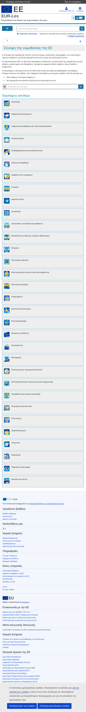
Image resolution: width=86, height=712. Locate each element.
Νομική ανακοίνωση (10, 540)
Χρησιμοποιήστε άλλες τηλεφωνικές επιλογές (20, 616)
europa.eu (25, 604)
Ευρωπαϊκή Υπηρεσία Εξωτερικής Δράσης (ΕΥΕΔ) (21, 678)
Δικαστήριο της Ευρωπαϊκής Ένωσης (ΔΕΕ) (19, 669)
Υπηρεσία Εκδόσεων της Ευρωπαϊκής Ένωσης (46, 505)
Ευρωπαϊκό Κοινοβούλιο (12, 658)
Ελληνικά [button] (80, 9)
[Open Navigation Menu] (7, 28)
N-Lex (5, 588)
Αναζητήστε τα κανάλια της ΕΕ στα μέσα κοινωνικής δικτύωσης (27, 631)
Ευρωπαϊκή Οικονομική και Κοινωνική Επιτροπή (21, 680)
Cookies (6, 649)
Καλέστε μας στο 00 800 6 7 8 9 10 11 (16, 614)
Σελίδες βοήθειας (9, 515)
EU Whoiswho (8, 580)
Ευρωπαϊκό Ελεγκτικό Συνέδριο (15, 675)
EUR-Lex (10, 16)
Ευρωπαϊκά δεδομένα (11, 572)
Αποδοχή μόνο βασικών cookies (54, 706)
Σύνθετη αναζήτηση (76, 36)
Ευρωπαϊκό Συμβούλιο (11, 661)
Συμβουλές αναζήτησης (27, 34)
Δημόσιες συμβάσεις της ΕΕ (13, 575)
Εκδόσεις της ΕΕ (9, 583)
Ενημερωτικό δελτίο (10, 560)
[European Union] (8, 599)
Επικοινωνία (7, 518)
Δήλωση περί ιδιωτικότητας (13, 548)
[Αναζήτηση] (81, 28)
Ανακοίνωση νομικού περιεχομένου (16, 646)
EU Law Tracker (8, 591)
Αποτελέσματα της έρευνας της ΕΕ (16, 578)
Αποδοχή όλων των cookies (22, 706)
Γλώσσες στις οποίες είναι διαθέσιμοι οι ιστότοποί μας (23, 641)
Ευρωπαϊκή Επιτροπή (11, 667)
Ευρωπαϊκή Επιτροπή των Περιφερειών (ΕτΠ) (20, 683)
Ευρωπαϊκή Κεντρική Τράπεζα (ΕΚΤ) (16, 672)
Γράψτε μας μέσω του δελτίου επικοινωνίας (19, 619)
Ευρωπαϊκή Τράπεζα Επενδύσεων (15, 686)
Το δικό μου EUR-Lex (66, 9)
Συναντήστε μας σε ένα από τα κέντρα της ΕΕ (19, 622)
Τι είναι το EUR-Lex (10, 557)
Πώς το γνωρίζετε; (74, 2)
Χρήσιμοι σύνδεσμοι (10, 563)
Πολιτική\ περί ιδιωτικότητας (14, 643)
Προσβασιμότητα (9, 545)
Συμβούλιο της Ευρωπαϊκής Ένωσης (16, 664)
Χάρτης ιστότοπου (10, 521)
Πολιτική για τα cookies (12, 542)
